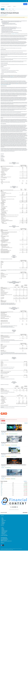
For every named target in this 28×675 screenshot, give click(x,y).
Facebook (5, 84)
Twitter (3, 84)
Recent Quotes (3, 6)
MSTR (7, 467)
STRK (9, 467)
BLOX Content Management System (6, 549)
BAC (1, 487)
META (1, 490)
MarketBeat (3, 456)
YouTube (9, 84)
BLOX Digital (12, 549)
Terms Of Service (21, 504)
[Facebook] (13, 507)
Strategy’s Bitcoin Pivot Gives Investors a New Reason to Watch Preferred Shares (14, 464)
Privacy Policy (16, 504)
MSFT (13, 456)
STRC (8, 467)
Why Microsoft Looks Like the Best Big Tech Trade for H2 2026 (11, 453)
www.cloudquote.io (20, 502)
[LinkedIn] (15, 507)
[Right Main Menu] (26, 1)
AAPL (1, 485)
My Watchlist (9, 6)
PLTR (15, 456)
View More (25, 481)
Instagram (7, 84)
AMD (1, 486)
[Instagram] (17, 507)
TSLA (1, 495)
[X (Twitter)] (11, 507)
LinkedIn (1, 84)
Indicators (14, 6)
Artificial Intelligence (8, 456)
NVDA (14, 456)
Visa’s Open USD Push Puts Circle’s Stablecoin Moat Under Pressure (12, 431)
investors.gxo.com (12, 76)
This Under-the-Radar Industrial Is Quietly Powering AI (9, 442)
